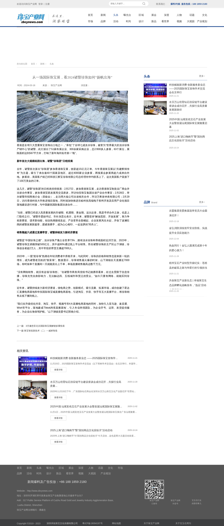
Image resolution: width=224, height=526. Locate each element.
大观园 (190, 21)
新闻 (103, 15)
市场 (90, 21)
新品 (153, 21)
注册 (47, 4)
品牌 (103, 21)
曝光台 (127, 15)
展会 (153, 15)
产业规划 (202, 21)
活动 (115, 21)
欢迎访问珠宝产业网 (27, 4)
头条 (115, 15)
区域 (141, 15)
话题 (191, 15)
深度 (166, 15)
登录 (40, 4)
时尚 (128, 21)
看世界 (165, 21)
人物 (179, 15)
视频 (179, 21)
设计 (141, 21)
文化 (204, 15)
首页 (90, 15)
